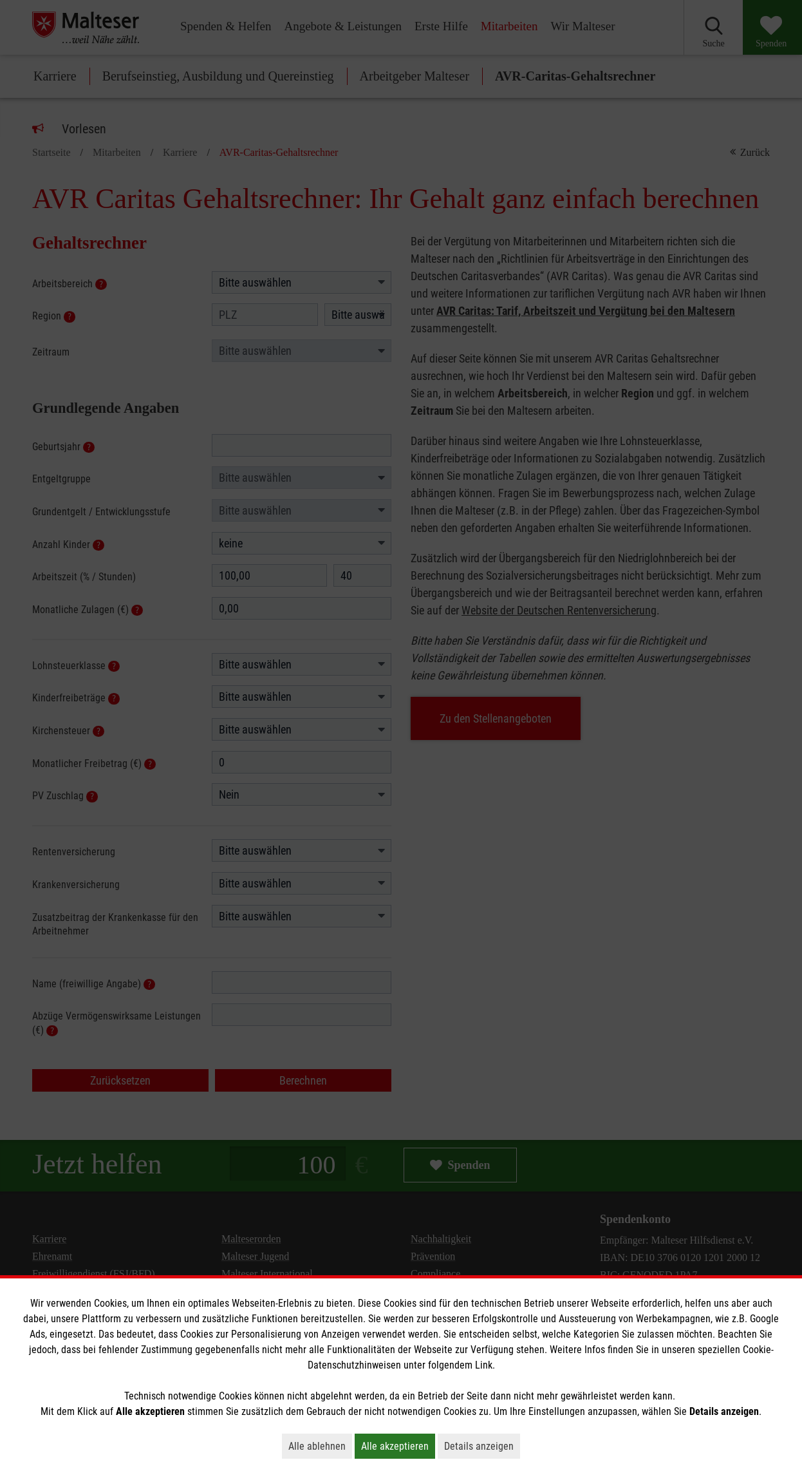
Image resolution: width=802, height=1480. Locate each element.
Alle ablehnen (320, 1445)
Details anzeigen (482, 1445)
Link (483, 1365)
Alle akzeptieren (398, 1445)
